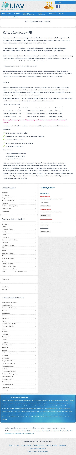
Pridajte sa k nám (6, 397)
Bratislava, (20, 430)
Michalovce (40, 430)
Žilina (32, 433)
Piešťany (58, 430)
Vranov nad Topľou (18, 433)
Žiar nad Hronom (28, 433)
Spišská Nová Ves (8, 433)
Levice (33, 430)
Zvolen (23, 433)
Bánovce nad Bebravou (13, 430)
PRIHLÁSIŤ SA (45, 206)
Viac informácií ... (11, 419)
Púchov (68, 430)
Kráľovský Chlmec (28, 430)
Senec (71, 430)
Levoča (36, 430)
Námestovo (44, 430)
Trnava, (13, 433)
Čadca (23, 430)
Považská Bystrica (63, 430)
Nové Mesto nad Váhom (51, 430)
